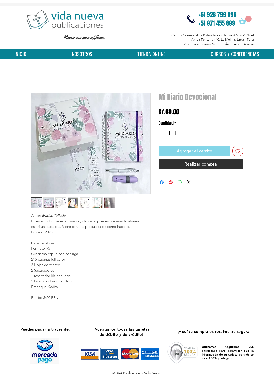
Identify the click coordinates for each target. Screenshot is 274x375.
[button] (245, 20)
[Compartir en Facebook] (161, 182)
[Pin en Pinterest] (171, 182)
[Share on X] (189, 182)
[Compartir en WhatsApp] (180, 182)
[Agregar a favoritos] (237, 151)
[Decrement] (163, 133)
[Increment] (176, 133)
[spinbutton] (169, 133)
